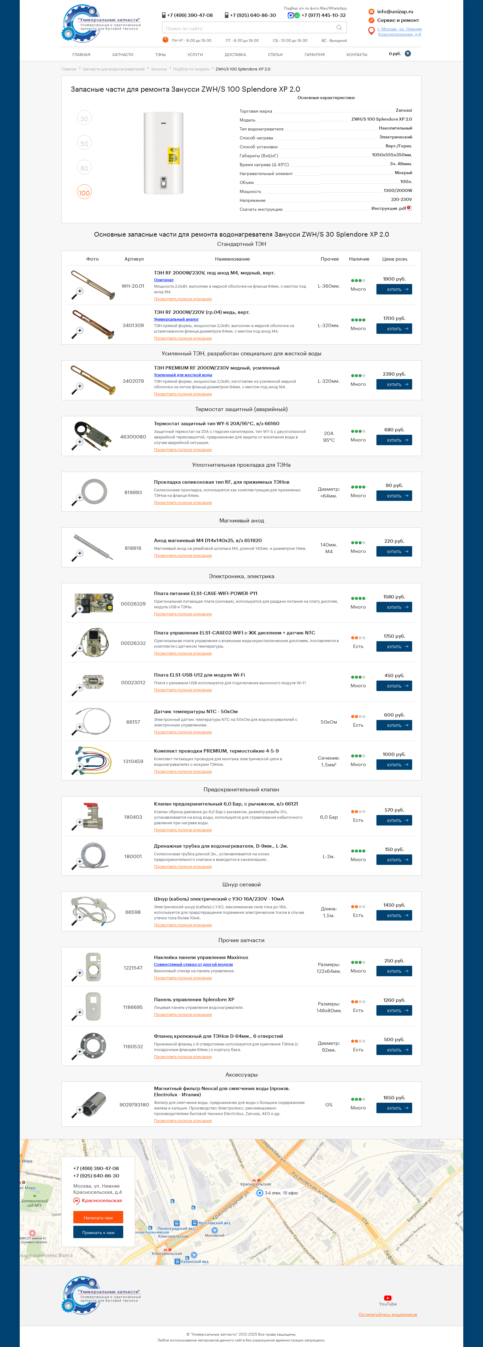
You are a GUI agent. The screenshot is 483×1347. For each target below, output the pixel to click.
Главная (81, 54)
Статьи (275, 54)
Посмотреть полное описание (183, 298)
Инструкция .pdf (391, 208)
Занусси (159, 68)
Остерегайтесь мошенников (388, 1314)
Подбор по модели (191, 68)
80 (84, 167)
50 (84, 143)
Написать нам (98, 1217)
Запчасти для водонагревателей (114, 68)
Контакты (357, 54)
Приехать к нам (98, 1232)
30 (84, 118)
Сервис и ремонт (398, 20)
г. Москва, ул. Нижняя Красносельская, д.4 (399, 31)
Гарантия (315, 54)
